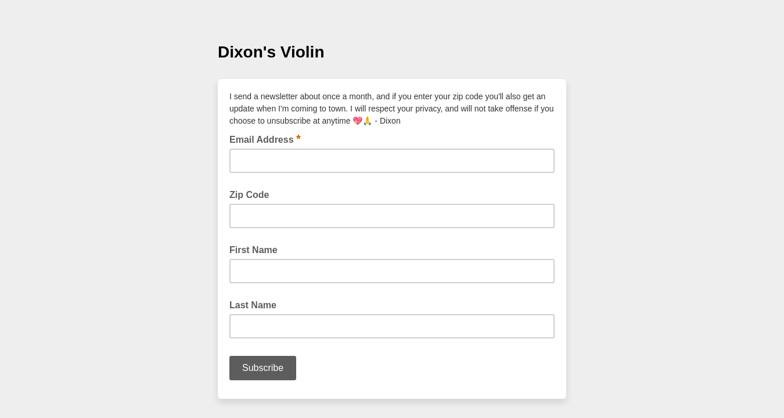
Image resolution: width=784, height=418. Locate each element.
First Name (253, 250)
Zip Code (249, 195)
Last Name (252, 305)
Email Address (265, 138)
